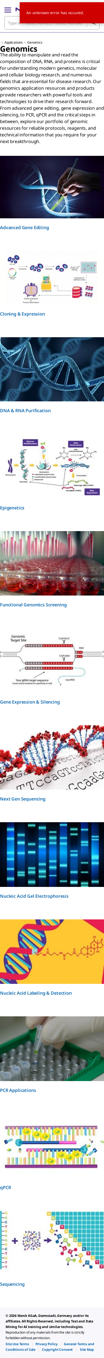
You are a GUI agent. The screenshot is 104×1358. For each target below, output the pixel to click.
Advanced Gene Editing (24, 227)
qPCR (5, 1187)
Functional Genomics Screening (33, 605)
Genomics (34, 42)
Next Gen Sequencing (22, 799)
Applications (13, 42)
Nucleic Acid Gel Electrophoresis (34, 896)
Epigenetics (12, 508)
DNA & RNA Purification (25, 410)
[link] (17, 1344)
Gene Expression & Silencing (30, 702)
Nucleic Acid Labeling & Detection (36, 993)
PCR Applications (18, 1090)
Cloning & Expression (22, 314)
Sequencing (12, 1284)
